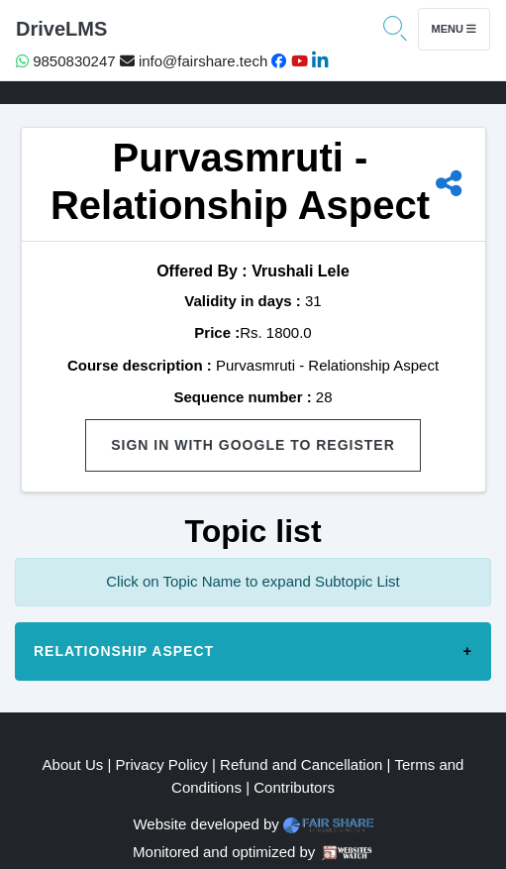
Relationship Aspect (124, 651)
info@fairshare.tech (193, 61)
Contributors (294, 787)
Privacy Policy (162, 764)
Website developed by (205, 823)
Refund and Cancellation (301, 764)
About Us (73, 764)
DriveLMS (61, 29)
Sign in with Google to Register (253, 445)
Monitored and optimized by (224, 851)
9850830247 (66, 61)
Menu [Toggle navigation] (454, 29)
